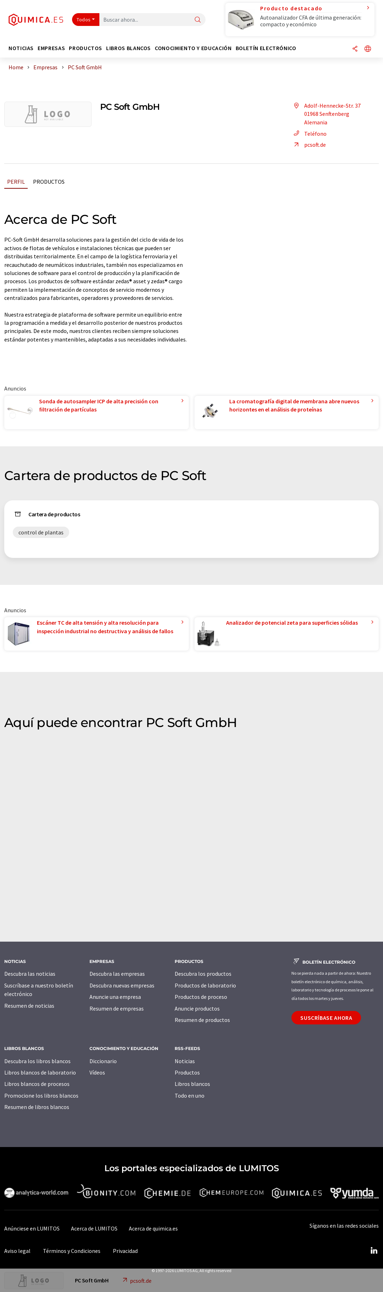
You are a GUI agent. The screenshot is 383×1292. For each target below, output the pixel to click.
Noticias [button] (21, 48)
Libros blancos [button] (128, 48)
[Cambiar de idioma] (368, 49)
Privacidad (125, 1250)
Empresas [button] (51, 48)
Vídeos (97, 1072)
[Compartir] (355, 49)
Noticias (185, 1061)
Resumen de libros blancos (36, 1106)
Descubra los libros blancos (37, 1061)
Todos (84, 19)
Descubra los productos (203, 973)
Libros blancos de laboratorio (40, 1072)
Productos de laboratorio (205, 985)
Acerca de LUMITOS (94, 1228)
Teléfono (309, 133)
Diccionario (103, 1061)
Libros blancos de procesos (37, 1083)
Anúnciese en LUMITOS (32, 1228)
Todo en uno (189, 1095)
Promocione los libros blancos (41, 1095)
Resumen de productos (202, 1019)
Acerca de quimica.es (153, 1228)
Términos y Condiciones (71, 1250)
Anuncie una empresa (115, 996)
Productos (49, 181)
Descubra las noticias (29, 973)
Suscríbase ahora (326, 1017)
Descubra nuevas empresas (121, 985)
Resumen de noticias (29, 1005)
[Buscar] (198, 20)
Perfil (16, 181)
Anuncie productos (197, 1008)
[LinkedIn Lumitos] (374, 1250)
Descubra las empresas (117, 973)
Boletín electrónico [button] (266, 48)
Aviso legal (17, 1250)
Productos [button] (85, 48)
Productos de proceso (201, 996)
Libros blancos (192, 1083)
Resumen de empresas (116, 1008)
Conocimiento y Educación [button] (193, 48)
